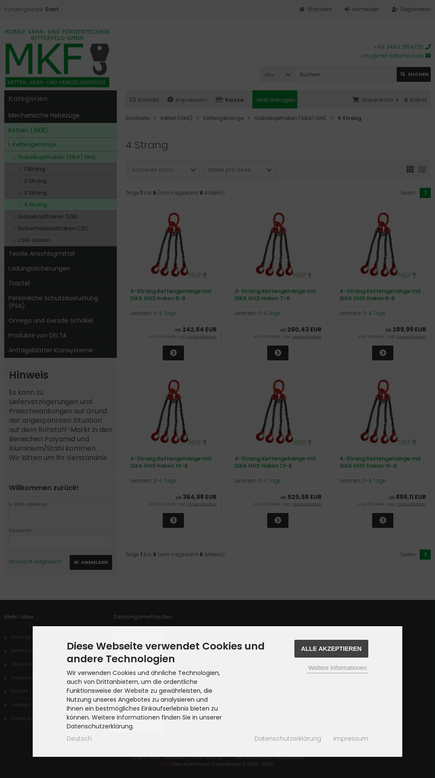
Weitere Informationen (337, 667)
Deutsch (79, 738)
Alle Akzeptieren (331, 648)
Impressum (350, 738)
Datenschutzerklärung (287, 738)
